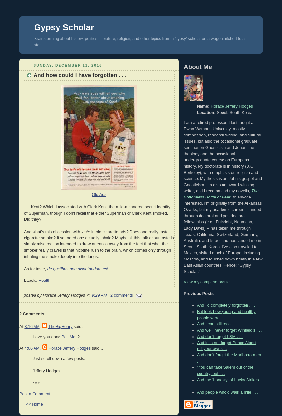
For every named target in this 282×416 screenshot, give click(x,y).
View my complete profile (207, 282)
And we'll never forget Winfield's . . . (229, 330)
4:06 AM (31, 348)
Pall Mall (69, 337)
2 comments (121, 295)
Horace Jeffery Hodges (69, 348)
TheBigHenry (60, 326)
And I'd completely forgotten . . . (226, 305)
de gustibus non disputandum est (77, 269)
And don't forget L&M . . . (220, 336)
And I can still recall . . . (218, 324)
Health (44, 280)
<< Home (34, 404)
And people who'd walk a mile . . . (227, 392)
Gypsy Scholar (64, 27)
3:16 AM (31, 326)
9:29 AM (99, 295)
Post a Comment (34, 394)
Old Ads (99, 194)
